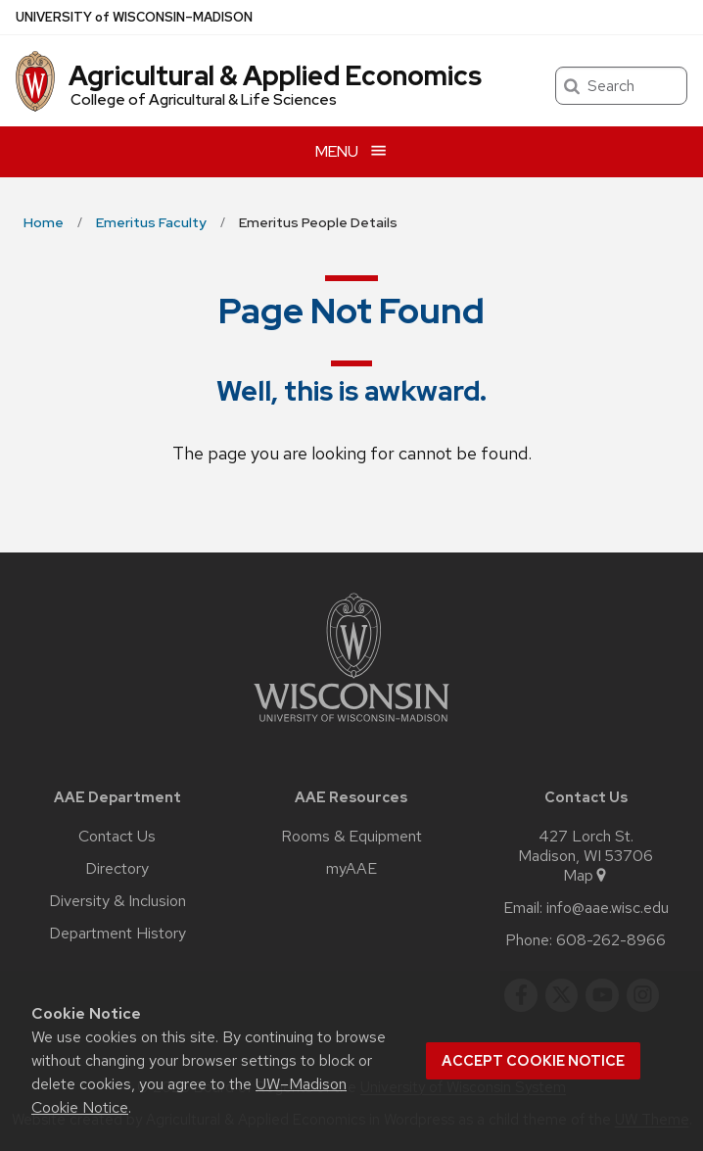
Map (586, 876)
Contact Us (117, 836)
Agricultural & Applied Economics (275, 75)
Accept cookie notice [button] (533, 1061)
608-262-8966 (611, 940)
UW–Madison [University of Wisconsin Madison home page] (134, 17)
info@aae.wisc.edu (607, 908)
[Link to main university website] (351, 725)
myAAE (351, 869)
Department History (117, 933)
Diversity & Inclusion (117, 901)
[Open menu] (351, 151)
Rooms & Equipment (351, 836)
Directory (117, 869)
